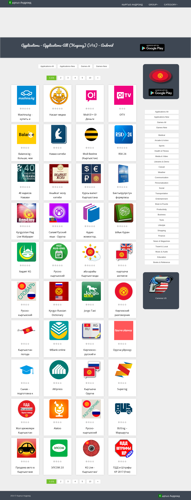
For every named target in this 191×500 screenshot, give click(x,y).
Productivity (162, 209)
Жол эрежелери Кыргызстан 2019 (25, 433)
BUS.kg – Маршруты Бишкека (122, 433)
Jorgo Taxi (90, 310)
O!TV (122, 114)
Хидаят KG (25, 271)
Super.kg (122, 389)
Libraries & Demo (161, 162)
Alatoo (57, 428)
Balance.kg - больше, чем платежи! (25, 158)
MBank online (57, 350)
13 (90, 78)
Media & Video (161, 156)
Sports (161, 146)
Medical (161, 135)
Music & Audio (161, 252)
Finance (161, 236)
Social (161, 188)
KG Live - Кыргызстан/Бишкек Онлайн (90, 472)
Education (161, 257)
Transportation (161, 193)
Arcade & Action (162, 140)
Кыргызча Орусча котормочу (89, 393)
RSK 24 (122, 153)
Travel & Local (161, 246)
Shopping (162, 230)
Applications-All (47, 66)
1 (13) (51, 78)
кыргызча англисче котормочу (122, 276)
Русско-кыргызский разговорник (90, 433)
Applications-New (67, 66)
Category (171, 4)
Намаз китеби (57, 153)
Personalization (161, 183)
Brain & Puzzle (161, 204)
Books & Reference (161, 262)
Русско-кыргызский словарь (25, 315)
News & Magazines (161, 241)
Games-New (101, 66)
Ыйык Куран (122, 232)
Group (153, 4)
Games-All (85, 66)
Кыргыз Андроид (20, 2)
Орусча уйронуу (122, 350)
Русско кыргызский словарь (57, 276)
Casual (162, 167)
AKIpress (58, 389)
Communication (161, 177)
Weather (161, 172)
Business (162, 214)
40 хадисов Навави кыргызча (25, 197)
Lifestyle (161, 225)
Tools (161, 220)
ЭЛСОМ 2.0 (57, 467)
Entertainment (162, 199)
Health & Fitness (162, 151)
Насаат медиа (57, 114)
